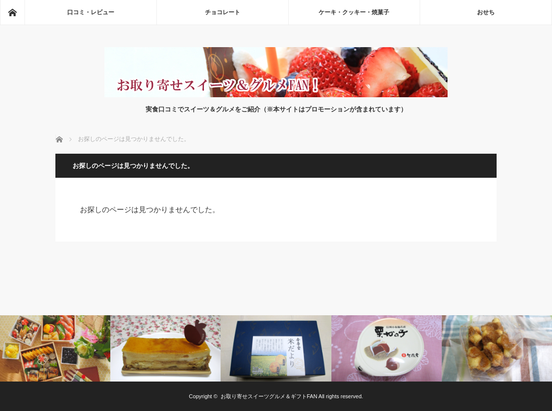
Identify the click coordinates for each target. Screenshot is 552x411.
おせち (486, 12)
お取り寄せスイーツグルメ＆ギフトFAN (269, 396)
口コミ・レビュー (90, 12)
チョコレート (222, 12)
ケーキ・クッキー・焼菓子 (354, 12)
